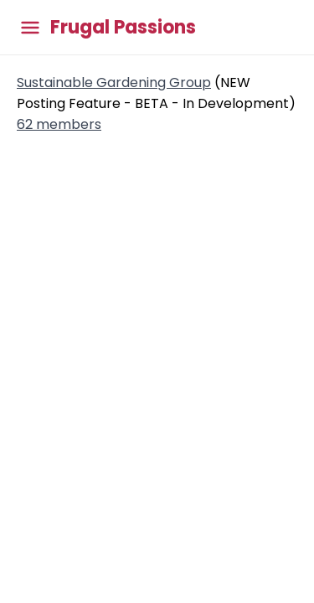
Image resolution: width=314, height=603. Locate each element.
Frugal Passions (123, 28)
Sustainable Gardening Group (114, 82)
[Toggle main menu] (30, 27)
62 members (59, 124)
